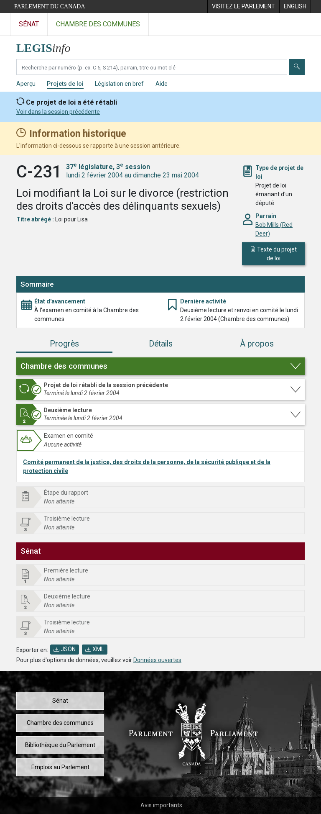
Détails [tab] (161, 344)
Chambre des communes (60, 722)
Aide (161, 83)
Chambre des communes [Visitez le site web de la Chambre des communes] (98, 24)
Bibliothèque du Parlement (60, 745)
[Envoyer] (297, 67)
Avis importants (161, 805)
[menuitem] (243, 6)
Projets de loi (65, 83)
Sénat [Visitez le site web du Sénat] (29, 24)
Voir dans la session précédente (58, 111)
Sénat (60, 700)
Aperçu (26, 83)
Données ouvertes (157, 660)
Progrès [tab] (64, 344)
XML (94, 649)
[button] (160, 366)
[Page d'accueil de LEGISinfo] (48, 46)
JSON (65, 649)
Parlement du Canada (49, 6)
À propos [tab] (257, 344)
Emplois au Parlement (60, 767)
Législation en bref (119, 83)
